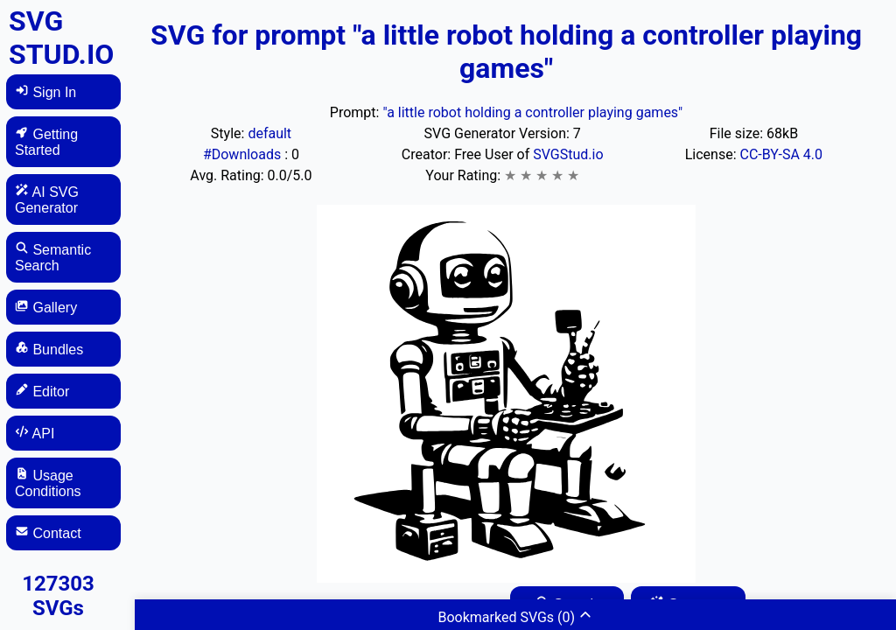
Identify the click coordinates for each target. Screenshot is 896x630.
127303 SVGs (58, 595)
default (269, 133)
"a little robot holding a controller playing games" (532, 112)
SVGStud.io (568, 154)
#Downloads (243, 154)
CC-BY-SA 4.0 (781, 154)
